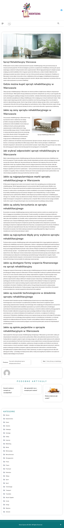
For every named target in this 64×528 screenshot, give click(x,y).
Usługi (7, 504)
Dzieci (7, 422)
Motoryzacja (9, 451)
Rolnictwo (8, 472)
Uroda (7, 501)
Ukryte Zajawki (10, 497)
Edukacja (8, 429)
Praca (7, 461)
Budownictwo (9, 418)
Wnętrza (8, 508)
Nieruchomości (10, 454)
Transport (8, 490)
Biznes (7, 415)
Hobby (7, 436)
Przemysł (8, 469)
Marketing (8, 443)
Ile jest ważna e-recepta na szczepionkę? (8, 390)
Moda (7, 447)
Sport (7, 479)
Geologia (8, 433)
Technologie (9, 486)
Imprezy (8, 440)
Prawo (7, 465)
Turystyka (8, 494)
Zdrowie (8, 512)
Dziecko (8, 426)
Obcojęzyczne (9, 458)
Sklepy (7, 476)
